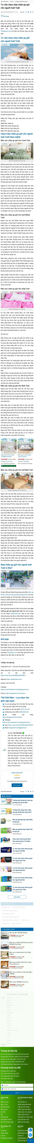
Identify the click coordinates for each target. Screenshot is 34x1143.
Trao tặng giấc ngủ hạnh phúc (10, 1076)
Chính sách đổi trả (23, 1114)
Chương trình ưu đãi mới (8, 1071)
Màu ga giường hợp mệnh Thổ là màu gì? (22, 830)
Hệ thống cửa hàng (6, 1138)
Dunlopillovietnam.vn (24, 1130)
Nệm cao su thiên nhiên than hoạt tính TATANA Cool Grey (21, 943)
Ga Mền (3, 1112)
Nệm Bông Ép (5, 1107)
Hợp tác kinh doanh (24, 1107)
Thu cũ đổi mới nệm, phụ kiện (10, 1073)
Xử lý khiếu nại (22, 1102)
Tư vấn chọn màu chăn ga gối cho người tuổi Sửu (22, 869)
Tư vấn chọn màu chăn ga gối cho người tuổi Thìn (22, 859)
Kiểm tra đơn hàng (23, 1122)
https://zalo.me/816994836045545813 (13, 675)
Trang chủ (5, 1)
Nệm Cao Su (4, 1102)
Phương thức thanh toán (25, 1117)
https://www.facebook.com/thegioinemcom (16, 722)
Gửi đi (17, 1092)
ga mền (11, 595)
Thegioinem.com (6, 31)
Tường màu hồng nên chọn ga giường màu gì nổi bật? (23, 801)
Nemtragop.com (23, 1133)
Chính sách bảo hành (24, 1109)
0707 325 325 (25, 709)
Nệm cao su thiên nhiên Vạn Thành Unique (20, 953)
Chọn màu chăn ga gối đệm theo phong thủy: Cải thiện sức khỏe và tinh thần (22, 840)
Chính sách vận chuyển (25, 1112)
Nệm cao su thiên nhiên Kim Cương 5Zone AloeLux (20, 963)
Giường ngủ (4, 1117)
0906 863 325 (24, 712)
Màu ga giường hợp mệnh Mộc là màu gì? (23, 821)
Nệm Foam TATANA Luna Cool (18, 982)
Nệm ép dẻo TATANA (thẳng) (18, 933)
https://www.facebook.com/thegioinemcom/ (15, 689)
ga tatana (17, 595)
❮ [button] (2, 452)
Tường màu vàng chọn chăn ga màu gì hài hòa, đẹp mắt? (22, 811)
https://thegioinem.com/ (14, 679)
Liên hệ (3, 1135)
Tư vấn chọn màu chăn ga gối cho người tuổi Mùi (22, 850)
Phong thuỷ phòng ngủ (21, 1)
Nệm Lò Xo (4, 1104)
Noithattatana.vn (23, 1138)
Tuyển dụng (4, 1133)
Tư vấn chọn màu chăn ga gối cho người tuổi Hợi (22, 879)
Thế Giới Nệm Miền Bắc (25, 1140)
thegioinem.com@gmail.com (18, 728)
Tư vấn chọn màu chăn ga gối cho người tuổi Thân (22, 888)
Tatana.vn (20, 1135)
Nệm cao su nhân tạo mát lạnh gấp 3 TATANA (20, 973)
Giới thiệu (4, 1130)
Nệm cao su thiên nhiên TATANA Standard (7, 455)
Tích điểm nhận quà (7, 1078)
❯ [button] (31, 452)
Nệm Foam (4, 1109)
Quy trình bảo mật (23, 1119)
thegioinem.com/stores (20, 1064)
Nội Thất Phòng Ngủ (7, 1122)
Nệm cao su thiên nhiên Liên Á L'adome (24, 455)
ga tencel (25, 595)
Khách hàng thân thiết (24, 1104)
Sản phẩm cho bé (6, 1119)
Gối (2, 1114)
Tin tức (12, 1)
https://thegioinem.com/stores (15, 693)
